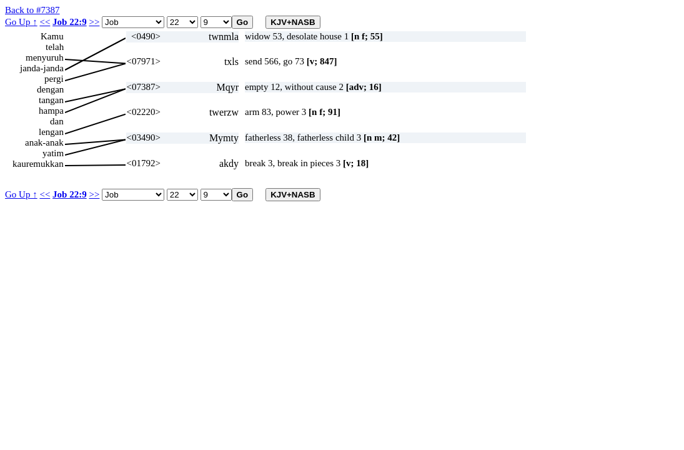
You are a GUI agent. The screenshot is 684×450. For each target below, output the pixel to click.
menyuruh (45, 57)
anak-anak (44, 143)
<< (44, 22)
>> (94, 22)
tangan (51, 100)
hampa (51, 111)
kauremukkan (38, 164)
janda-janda (42, 68)
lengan (51, 132)
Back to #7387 (32, 10)
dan (57, 121)
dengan (50, 89)
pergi (54, 79)
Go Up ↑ (21, 22)
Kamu (52, 36)
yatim (53, 153)
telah (55, 47)
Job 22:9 (69, 22)
